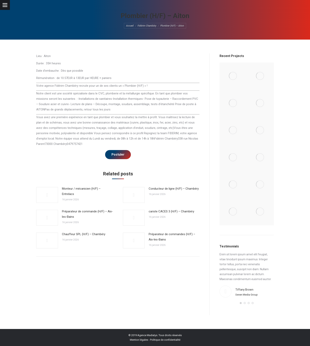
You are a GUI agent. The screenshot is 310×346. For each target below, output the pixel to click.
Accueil (130, 25)
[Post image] (47, 195)
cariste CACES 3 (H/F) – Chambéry (171, 211)
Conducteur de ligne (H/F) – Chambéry (174, 188)
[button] (241, 303)
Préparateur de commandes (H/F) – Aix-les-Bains (172, 236)
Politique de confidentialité (165, 339)
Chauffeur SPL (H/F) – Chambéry (83, 234)
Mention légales (139, 339)
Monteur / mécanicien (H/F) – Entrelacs (81, 191)
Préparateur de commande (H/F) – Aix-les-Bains (87, 214)
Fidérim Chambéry (147, 25)
